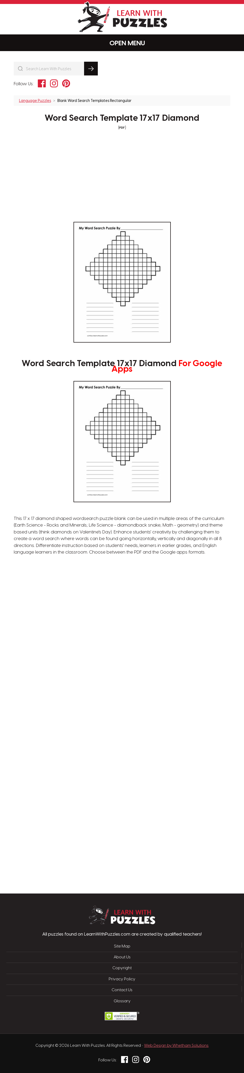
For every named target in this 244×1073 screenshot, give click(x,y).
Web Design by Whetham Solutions (176, 1046)
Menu (122, 43)
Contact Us (122, 990)
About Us (122, 957)
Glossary (122, 1001)
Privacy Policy (122, 979)
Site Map (122, 946)
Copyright (122, 968)
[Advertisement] (97, 640)
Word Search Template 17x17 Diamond (122, 118)
